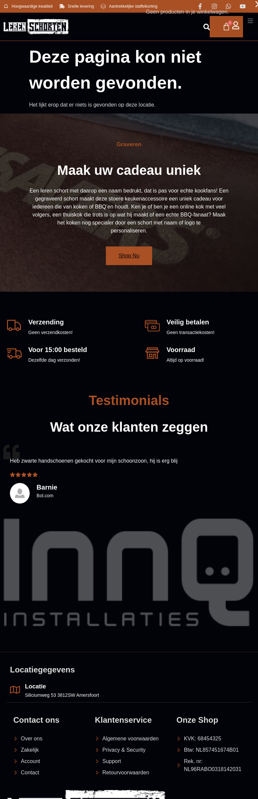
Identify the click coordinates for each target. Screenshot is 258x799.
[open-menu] (239, 27)
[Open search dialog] (184, 28)
